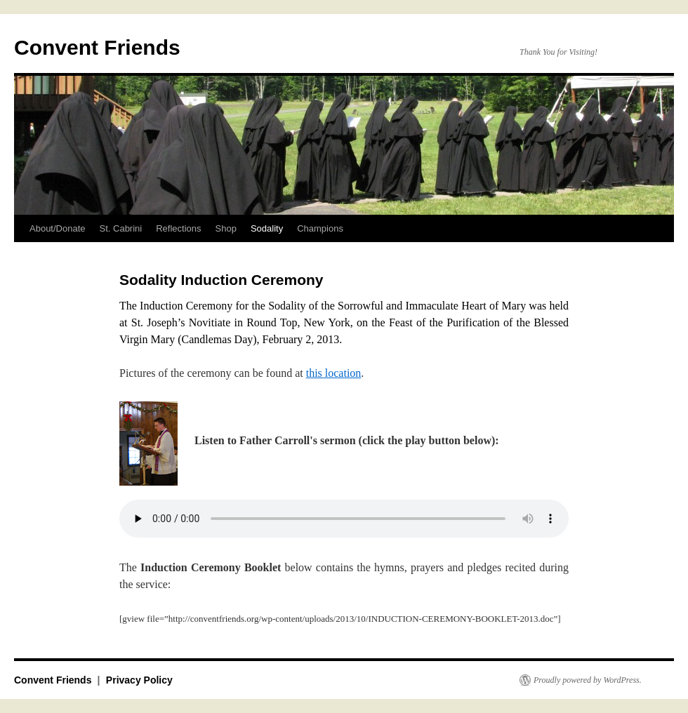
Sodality (267, 228)
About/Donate (57, 228)
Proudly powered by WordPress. (588, 680)
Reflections (178, 228)
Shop (226, 228)
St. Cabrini (121, 228)
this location (334, 373)
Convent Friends (97, 47)
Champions (320, 228)
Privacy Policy (139, 680)
